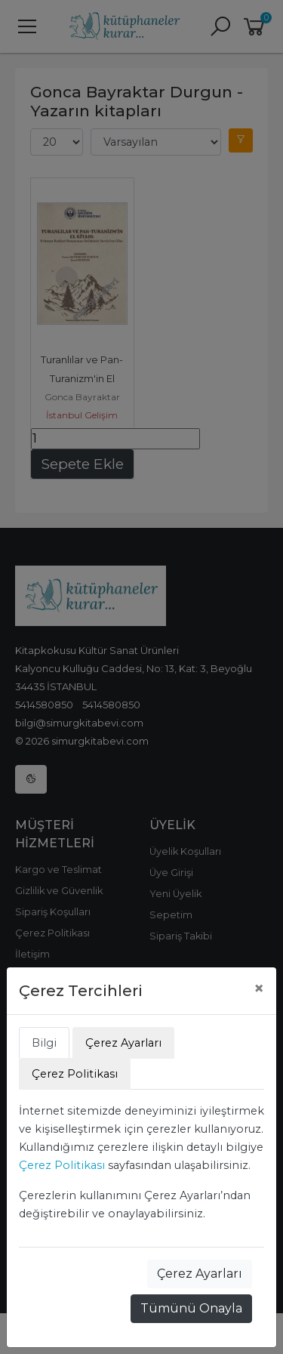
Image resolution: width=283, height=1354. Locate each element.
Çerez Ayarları (199, 1273)
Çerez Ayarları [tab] (123, 1043)
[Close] (258, 988)
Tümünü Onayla (191, 1308)
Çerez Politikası (62, 1165)
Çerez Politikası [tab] (75, 1074)
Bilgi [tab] (44, 1043)
